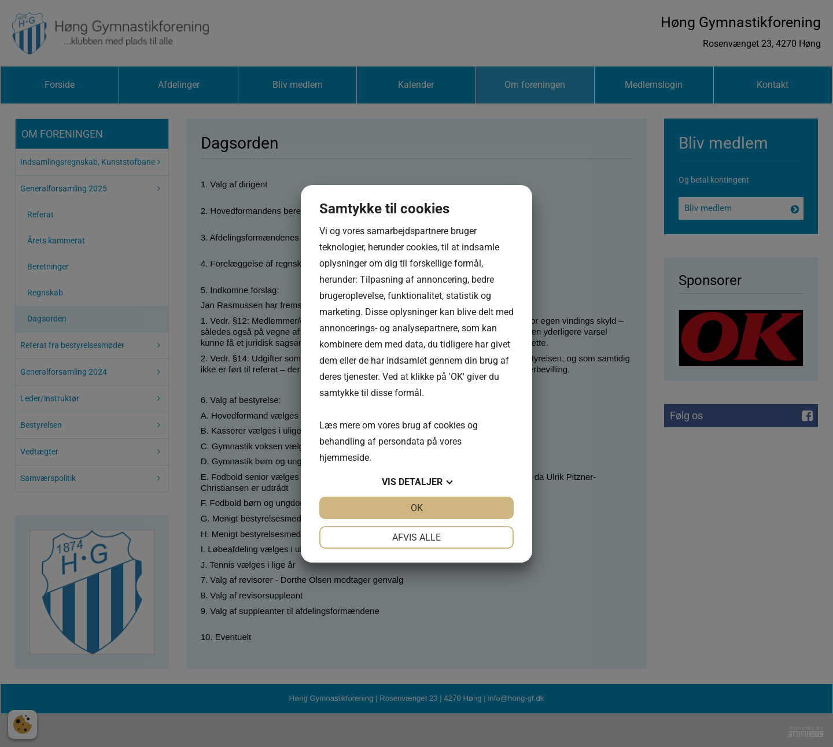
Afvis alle (416, 537)
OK (417, 507)
